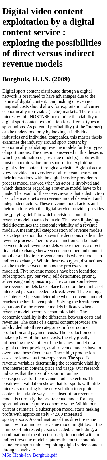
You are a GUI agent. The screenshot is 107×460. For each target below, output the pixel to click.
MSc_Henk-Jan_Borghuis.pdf (29, 455)
